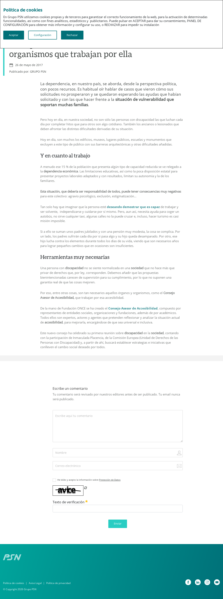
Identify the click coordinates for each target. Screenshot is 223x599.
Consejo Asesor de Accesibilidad (133, 308)
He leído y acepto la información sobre (88, 479)
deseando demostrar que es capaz (133, 207)
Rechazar (72, 35)
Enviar (117, 523)
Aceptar (13, 35)
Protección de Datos (109, 479)
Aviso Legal (35, 583)
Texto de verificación (70, 502)
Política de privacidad (58, 583)
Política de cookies (13, 583)
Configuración (42, 35)
